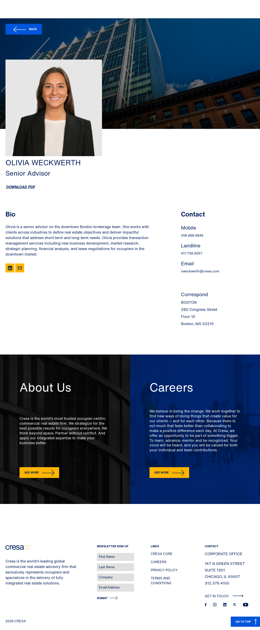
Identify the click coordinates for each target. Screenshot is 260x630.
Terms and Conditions (161, 580)
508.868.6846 (192, 235)
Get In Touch (224, 596)
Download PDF (20, 186)
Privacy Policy (164, 570)
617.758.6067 (191, 253)
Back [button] (33, 29)
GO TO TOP (243, 621)
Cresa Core (161, 553)
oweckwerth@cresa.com (200, 271)
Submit (102, 598)
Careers (159, 561)
